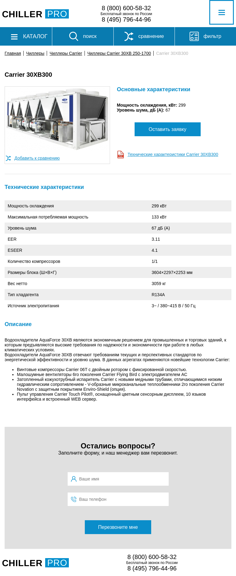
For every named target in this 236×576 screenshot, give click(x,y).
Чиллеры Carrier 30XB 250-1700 (119, 53)
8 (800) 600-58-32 (126, 8)
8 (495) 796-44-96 (126, 19)
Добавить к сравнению (37, 158)
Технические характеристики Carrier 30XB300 (173, 154)
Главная (13, 53)
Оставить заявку (168, 129)
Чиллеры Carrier (65, 53)
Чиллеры (35, 53)
